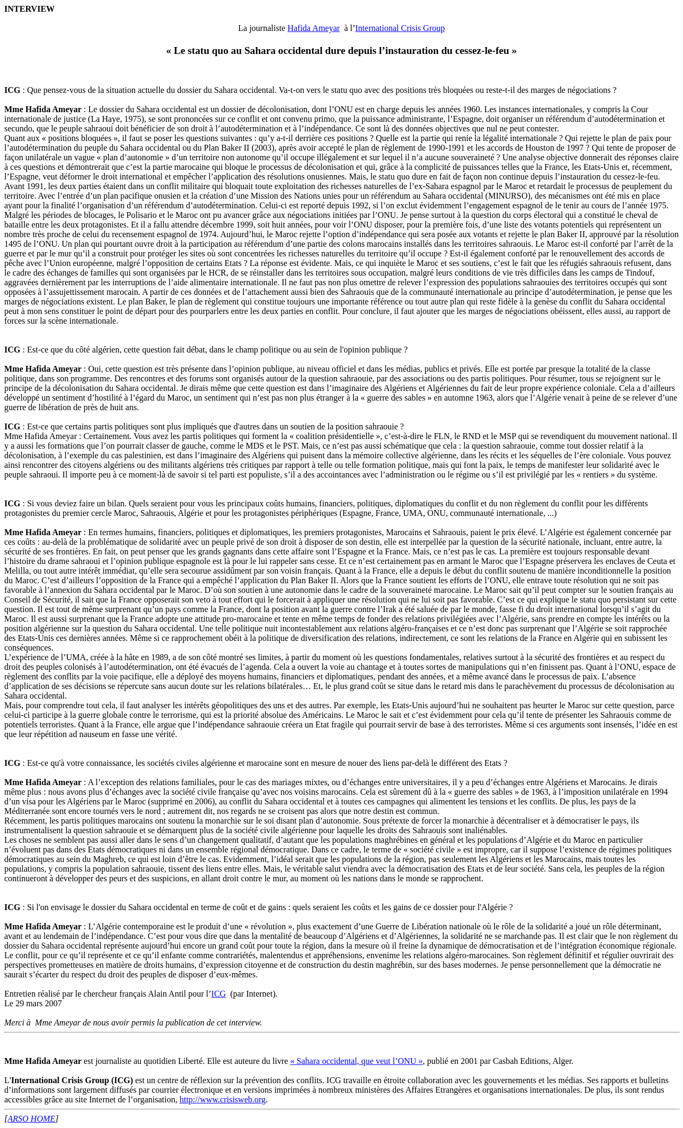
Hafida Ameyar (314, 28)
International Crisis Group (400, 28)
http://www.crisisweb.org (222, 1099)
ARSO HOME (31, 1118)
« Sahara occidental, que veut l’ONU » (356, 1061)
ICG (218, 993)
